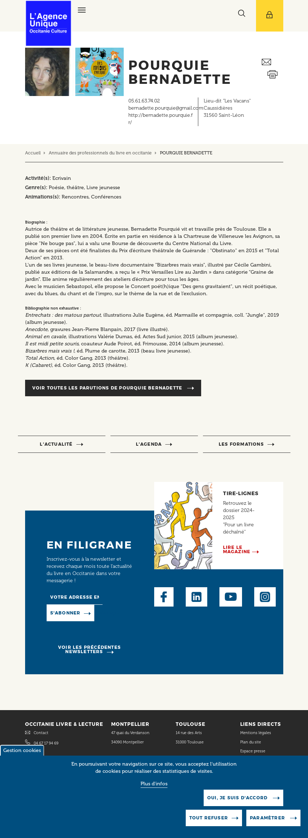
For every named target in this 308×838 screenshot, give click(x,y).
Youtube (230, 597)
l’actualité (56, 444)
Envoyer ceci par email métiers (272, 62)
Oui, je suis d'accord (238, 799)
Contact (41, 733)
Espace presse (252, 751)
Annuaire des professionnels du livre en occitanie (100, 152)
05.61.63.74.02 (144, 101)
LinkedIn (196, 597)
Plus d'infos (154, 785)
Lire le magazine (237, 549)
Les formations (241, 444)
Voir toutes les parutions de (108, 388)
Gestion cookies (22, 752)
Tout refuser (208, 819)
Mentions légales (256, 733)
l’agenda (149, 444)
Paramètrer (268, 819)
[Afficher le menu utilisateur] (270, 16)
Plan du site (250, 742)
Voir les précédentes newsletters (89, 649)
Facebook (164, 597)
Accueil (33, 152)
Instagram (265, 597)
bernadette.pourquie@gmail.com (165, 108)
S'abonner (65, 613)
